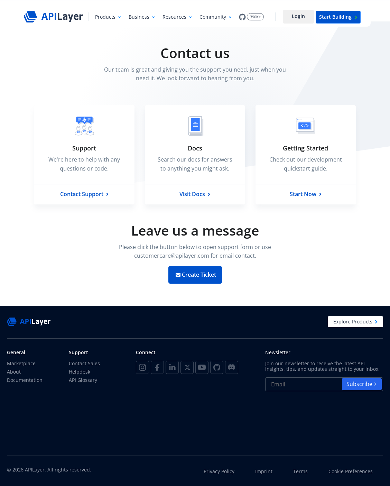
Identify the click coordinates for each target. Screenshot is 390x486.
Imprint (263, 471)
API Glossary (83, 380)
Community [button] (212, 16)
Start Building (338, 16)
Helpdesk (79, 371)
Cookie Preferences (350, 471)
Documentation (25, 380)
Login (298, 16)
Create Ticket (196, 274)
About (14, 371)
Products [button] (105, 16)
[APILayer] (53, 16)
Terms (300, 471)
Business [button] (139, 16)
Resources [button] (174, 16)
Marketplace (21, 363)
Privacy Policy (219, 471)
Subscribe (361, 384)
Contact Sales (84, 363)
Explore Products (355, 321)
